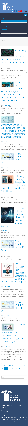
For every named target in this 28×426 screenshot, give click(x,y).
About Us (4, 35)
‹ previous (12, 365)
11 (20, 368)
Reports (4, 24)
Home (3, 18)
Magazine (4, 29)
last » (10, 372)
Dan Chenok (5, 67)
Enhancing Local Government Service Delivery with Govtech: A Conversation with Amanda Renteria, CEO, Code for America (13, 91)
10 (16, 368)
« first (4, 365)
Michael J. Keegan (6, 105)
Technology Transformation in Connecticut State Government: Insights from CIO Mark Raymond (13, 333)
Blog (3, 21)
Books (3, 32)
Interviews (5, 26)
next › (4, 372)
